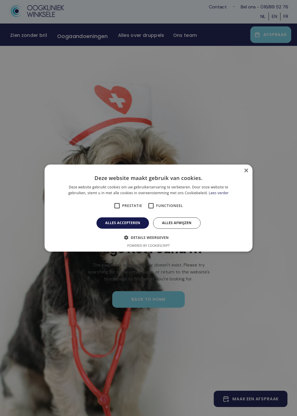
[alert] (148, 208)
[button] (148, 237)
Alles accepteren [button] (122, 222)
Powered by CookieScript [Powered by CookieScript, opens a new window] (148, 245)
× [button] (246, 170)
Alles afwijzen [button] (176, 222)
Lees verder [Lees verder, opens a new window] (219, 192)
